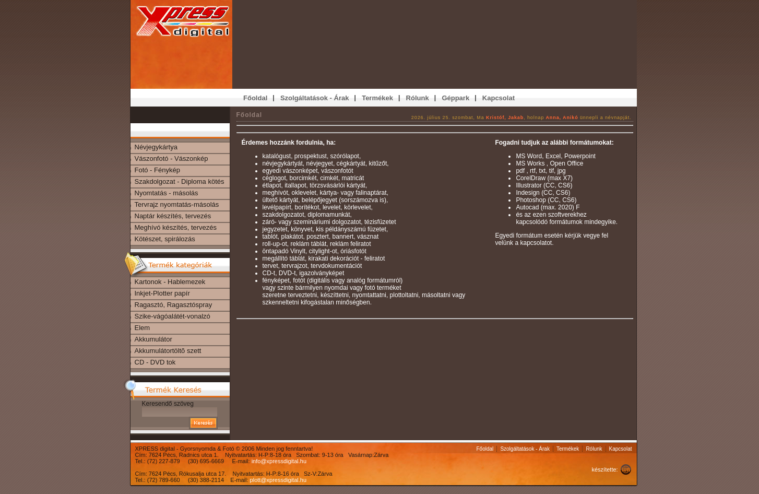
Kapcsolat (620, 449)
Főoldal (485, 449)
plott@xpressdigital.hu (278, 480)
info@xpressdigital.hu (279, 461)
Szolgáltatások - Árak (525, 449)
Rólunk (594, 449)
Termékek (567, 449)
